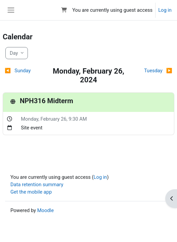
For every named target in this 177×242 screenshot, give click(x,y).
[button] (64, 10)
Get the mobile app (31, 192)
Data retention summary (36, 185)
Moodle (45, 210)
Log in (165, 10)
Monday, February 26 (43, 119)
